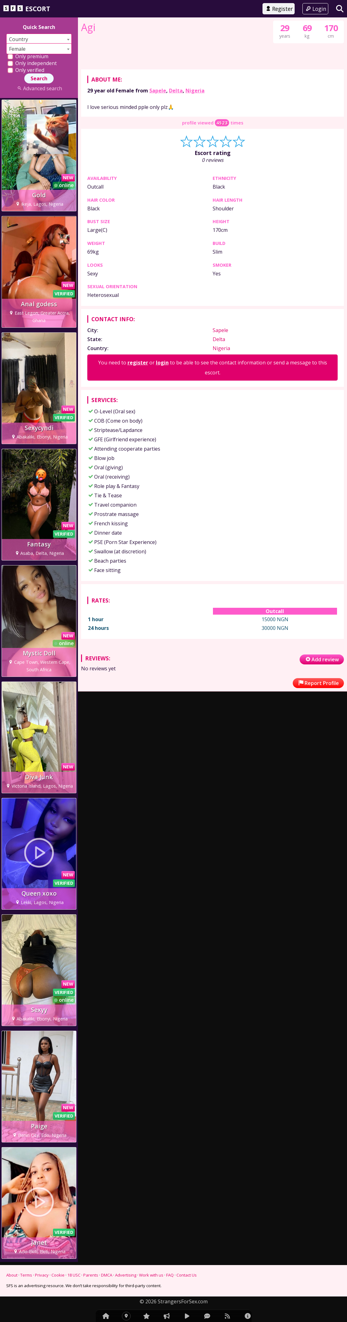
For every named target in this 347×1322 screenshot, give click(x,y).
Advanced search (39, 88)
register (138, 609)
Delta (176, 337)
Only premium (27, 56)
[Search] (340, 8)
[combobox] (39, 39)
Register (278, 8)
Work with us (151, 1275)
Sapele (157, 337)
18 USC (73, 1275)
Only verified (25, 70)
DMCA (106, 1275)
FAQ (170, 1275)
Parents (90, 1275)
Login (315, 8)
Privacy (42, 1275)
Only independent (32, 63)
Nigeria (195, 337)
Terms (26, 1275)
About (11, 1275)
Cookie (58, 1275)
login (162, 609)
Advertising (125, 1275)
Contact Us (186, 1275)
